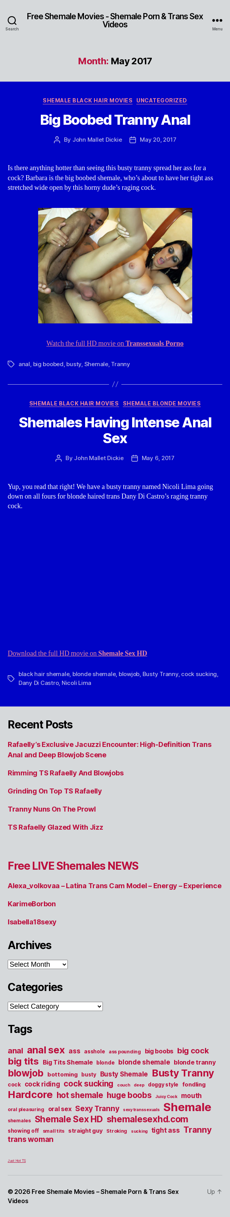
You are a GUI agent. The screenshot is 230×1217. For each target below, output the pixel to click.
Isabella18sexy (32, 922)
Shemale (96, 364)
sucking (139, 1131)
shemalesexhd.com (148, 1119)
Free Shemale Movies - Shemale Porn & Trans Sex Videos (115, 20)
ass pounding (125, 1052)
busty (73, 364)
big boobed (48, 364)
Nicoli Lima (76, 682)
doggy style (163, 1084)
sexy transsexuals (141, 1109)
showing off (23, 1131)
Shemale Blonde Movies (162, 403)
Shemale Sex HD (69, 1119)
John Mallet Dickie (97, 139)
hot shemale (80, 1095)
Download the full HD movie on (77, 653)
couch (123, 1085)
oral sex (60, 1109)
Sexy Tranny (97, 1108)
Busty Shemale (124, 1074)
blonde (105, 1063)
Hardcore (30, 1094)
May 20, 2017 (158, 139)
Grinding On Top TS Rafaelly (55, 791)
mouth (191, 1095)
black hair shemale (43, 674)
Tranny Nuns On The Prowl (52, 809)
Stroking (116, 1131)
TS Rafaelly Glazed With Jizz (55, 827)
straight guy (85, 1130)
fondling (194, 1084)
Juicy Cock (166, 1096)
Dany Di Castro (38, 682)
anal (24, 364)
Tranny (120, 364)
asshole (94, 1051)
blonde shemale (94, 674)
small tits (53, 1131)
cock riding (42, 1084)
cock (14, 1084)
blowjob (129, 674)
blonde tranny (195, 1062)
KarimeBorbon (32, 904)
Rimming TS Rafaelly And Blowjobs (65, 773)
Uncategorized (161, 100)
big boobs (159, 1051)
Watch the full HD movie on (114, 343)
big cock (193, 1050)
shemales (19, 1120)
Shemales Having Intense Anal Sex (115, 430)
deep (139, 1085)
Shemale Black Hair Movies (88, 100)
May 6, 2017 (158, 458)
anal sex (46, 1050)
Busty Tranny (160, 674)
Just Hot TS (17, 1160)
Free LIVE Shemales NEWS (73, 865)
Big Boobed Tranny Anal (115, 119)
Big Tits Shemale (68, 1062)
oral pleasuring (26, 1109)
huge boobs (129, 1095)
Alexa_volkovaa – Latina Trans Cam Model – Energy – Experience (115, 886)
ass (74, 1051)
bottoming (62, 1074)
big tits (23, 1061)
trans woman (31, 1139)
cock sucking (199, 674)
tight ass (165, 1130)
